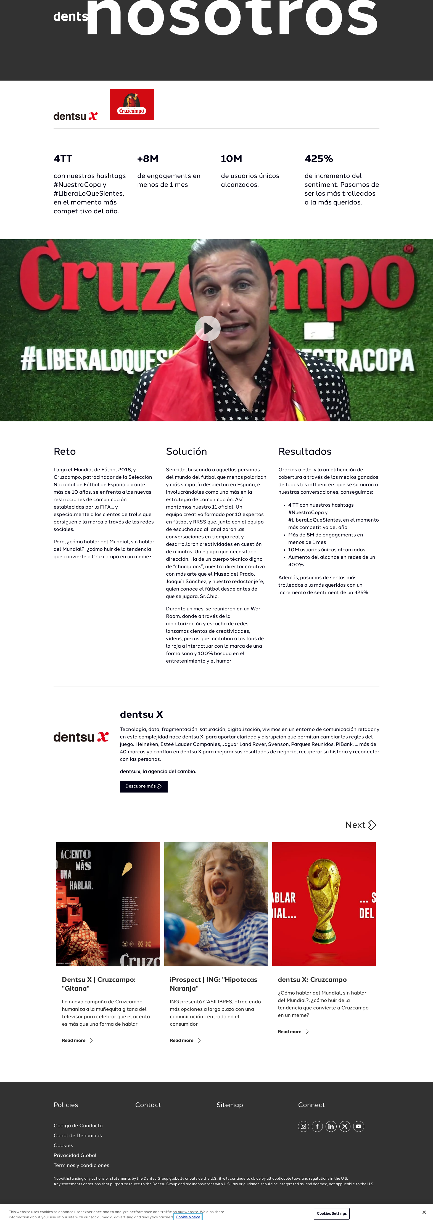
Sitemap (229, 1105)
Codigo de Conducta (78, 1125)
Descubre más (143, 786)
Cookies (63, 1145)
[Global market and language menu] (117, 18)
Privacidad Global (75, 1155)
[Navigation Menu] (365, 16)
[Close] (424, 1212)
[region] (216, 1213)
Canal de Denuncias (78, 1135)
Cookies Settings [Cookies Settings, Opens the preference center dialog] (332, 1214)
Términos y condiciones (81, 1165)
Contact (148, 1105)
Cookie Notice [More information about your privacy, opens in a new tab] (188, 1217)
